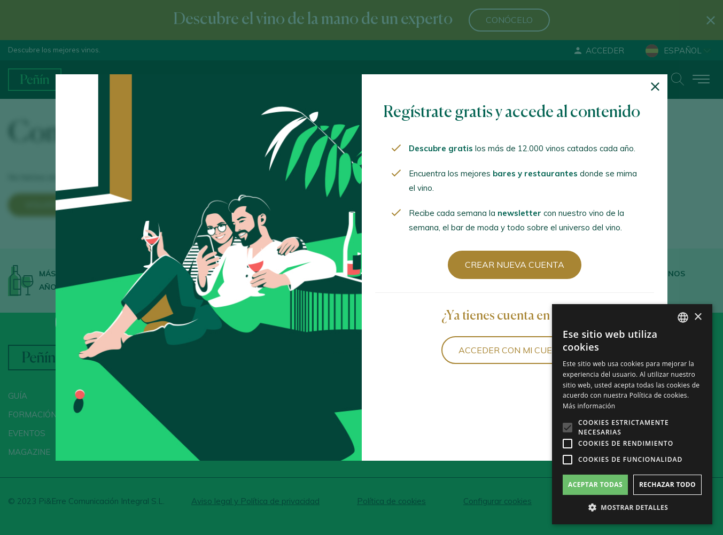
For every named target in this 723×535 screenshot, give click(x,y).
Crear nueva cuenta (514, 264)
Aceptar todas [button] (595, 484)
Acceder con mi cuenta (514, 350)
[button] (632, 508)
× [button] (698, 317)
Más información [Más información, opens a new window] (589, 405)
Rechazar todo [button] (667, 484)
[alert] (632, 414)
